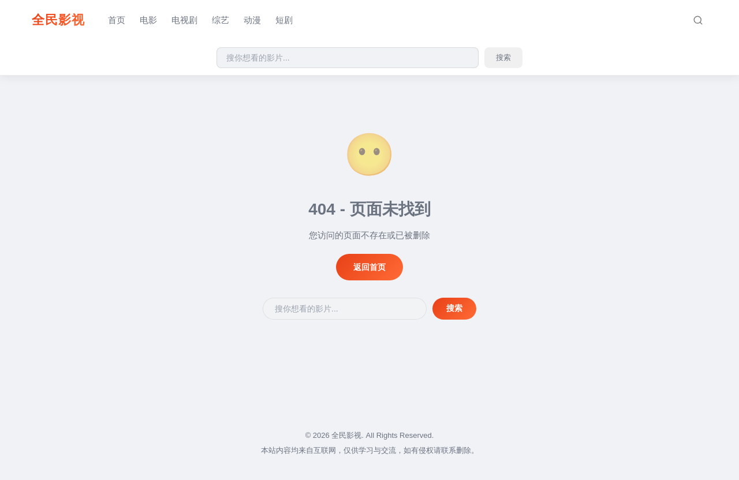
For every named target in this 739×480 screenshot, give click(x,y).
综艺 (220, 20)
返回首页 (369, 267)
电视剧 (184, 20)
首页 (116, 20)
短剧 (284, 20)
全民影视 (58, 20)
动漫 (252, 20)
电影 (148, 20)
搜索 (503, 57)
